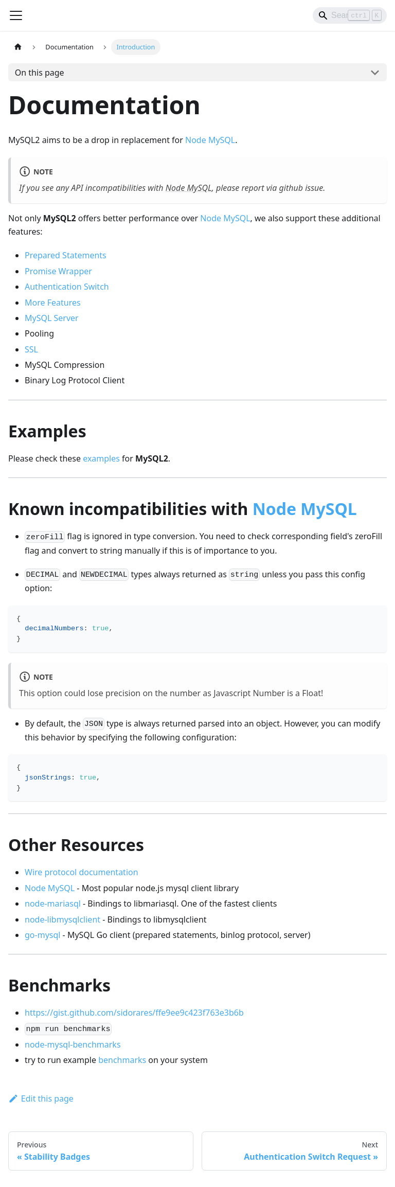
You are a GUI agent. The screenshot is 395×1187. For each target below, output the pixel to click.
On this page (39, 72)
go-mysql (42, 935)
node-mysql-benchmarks (73, 1044)
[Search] (350, 15)
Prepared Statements (65, 255)
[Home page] (18, 47)
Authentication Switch (67, 286)
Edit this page (41, 1098)
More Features (53, 302)
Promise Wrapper (58, 271)
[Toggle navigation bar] (16, 15)
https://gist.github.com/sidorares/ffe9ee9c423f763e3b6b (134, 1012)
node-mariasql (53, 903)
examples (101, 458)
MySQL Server (52, 318)
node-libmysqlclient (62, 919)
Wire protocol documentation (81, 872)
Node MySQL (210, 140)
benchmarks (122, 1060)
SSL (31, 349)
